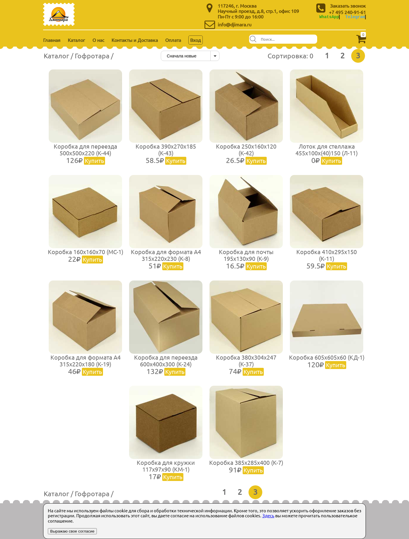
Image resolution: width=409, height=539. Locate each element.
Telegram (355, 17)
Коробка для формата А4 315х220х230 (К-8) (166, 259)
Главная (51, 40)
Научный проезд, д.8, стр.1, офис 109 (258, 11)
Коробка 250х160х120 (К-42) (246, 153)
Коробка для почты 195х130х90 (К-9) (246, 259)
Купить (94, 160)
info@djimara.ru (234, 24)
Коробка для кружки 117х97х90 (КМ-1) (166, 469)
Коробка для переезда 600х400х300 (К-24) (165, 364)
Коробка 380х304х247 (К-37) (246, 364)
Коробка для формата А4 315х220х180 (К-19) (85, 364)
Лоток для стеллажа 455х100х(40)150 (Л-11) (326, 153)
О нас (98, 40)
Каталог (76, 40)
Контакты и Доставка (134, 40)
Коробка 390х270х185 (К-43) (166, 153)
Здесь (268, 515)
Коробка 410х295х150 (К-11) (326, 259)
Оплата (173, 40)
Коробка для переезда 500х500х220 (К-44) (85, 153)
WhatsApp (329, 17)
